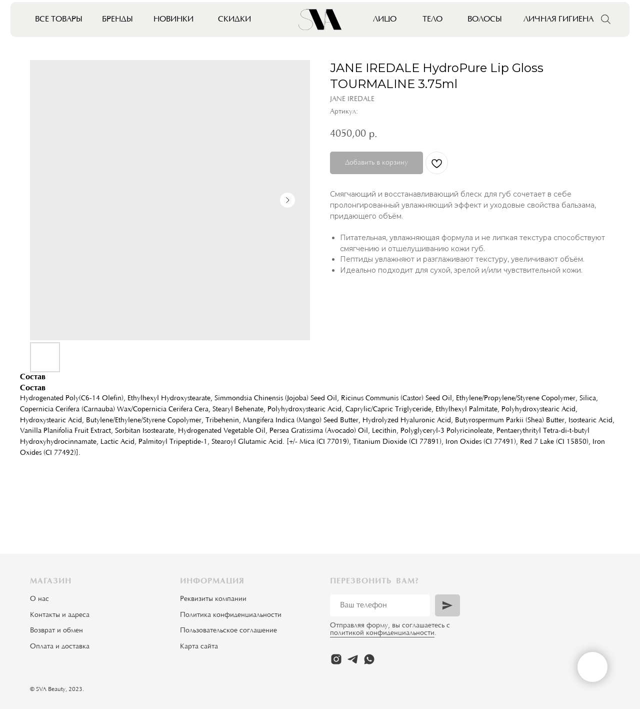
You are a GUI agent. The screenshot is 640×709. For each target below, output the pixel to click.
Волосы (485, 20)
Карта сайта (199, 646)
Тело (432, 20)
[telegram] (352, 659)
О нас (39, 599)
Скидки (234, 20)
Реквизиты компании (213, 599)
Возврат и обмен (56, 630)
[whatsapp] (369, 659)
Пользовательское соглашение (228, 630)
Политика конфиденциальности (231, 615)
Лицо (384, 20)
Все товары (58, 20)
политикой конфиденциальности (382, 633)
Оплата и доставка (60, 646)
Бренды (117, 20)
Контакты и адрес (58, 615)
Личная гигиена (559, 20)
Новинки (174, 20)
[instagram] (336, 659)
